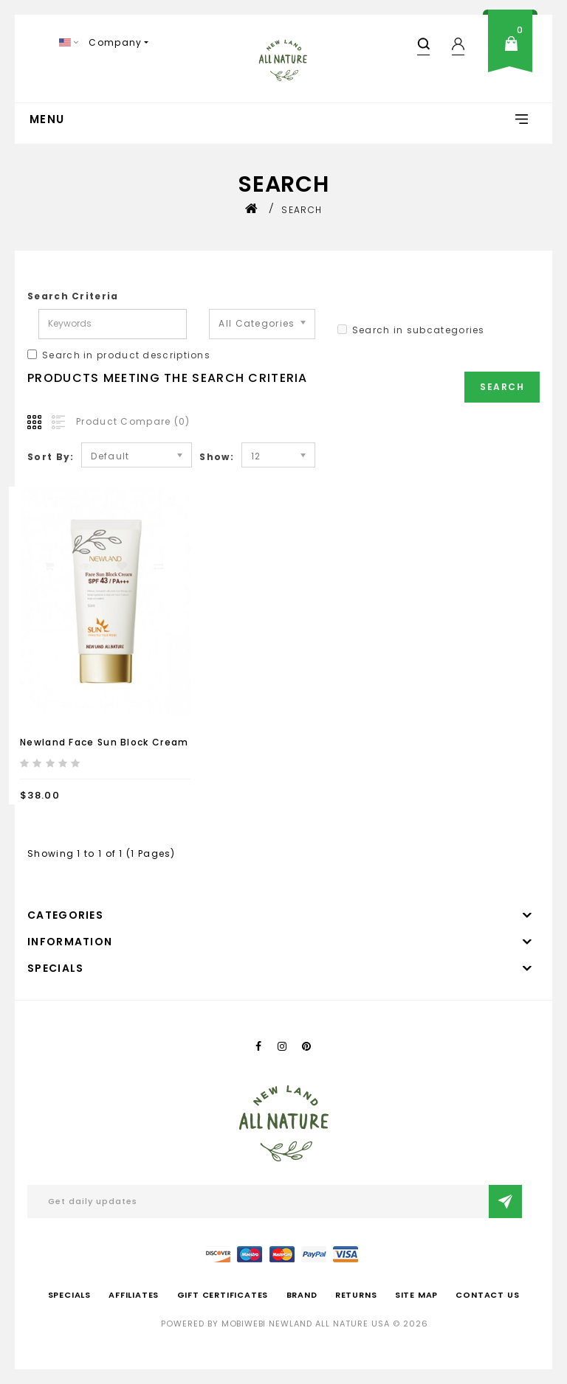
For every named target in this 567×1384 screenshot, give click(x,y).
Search (301, 210)
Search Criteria (73, 296)
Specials (69, 1295)
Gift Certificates (223, 1295)
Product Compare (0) (133, 421)
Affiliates (134, 1295)
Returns (356, 1295)
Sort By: (50, 457)
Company (115, 42)
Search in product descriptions (118, 355)
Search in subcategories (411, 330)
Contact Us (487, 1295)
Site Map (416, 1295)
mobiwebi (243, 1323)
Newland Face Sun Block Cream (104, 742)
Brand (301, 1295)
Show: (216, 457)
